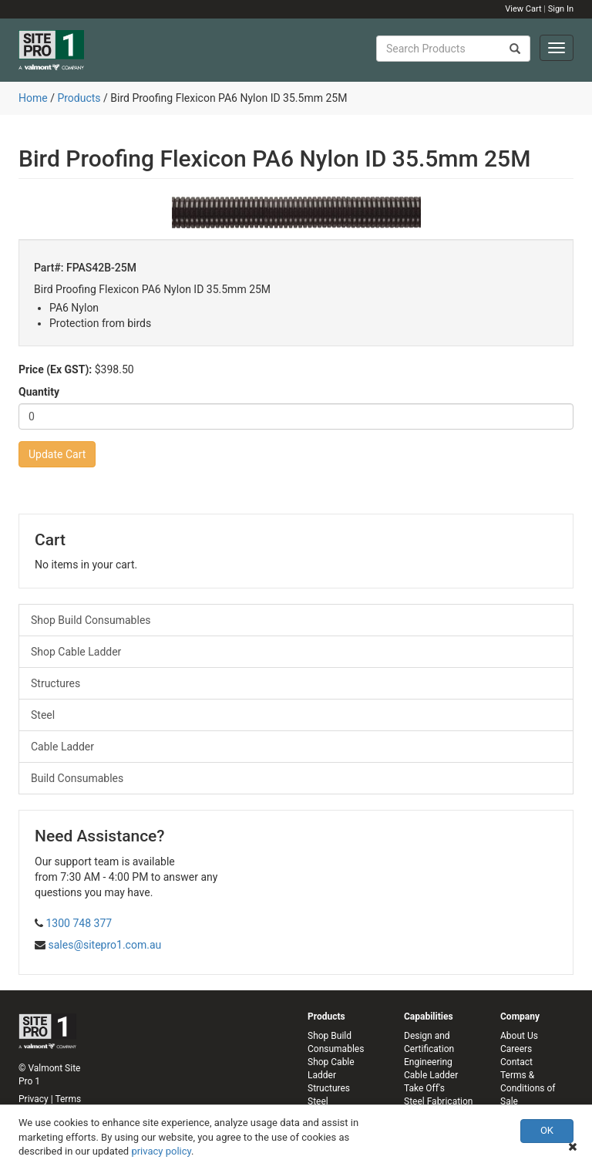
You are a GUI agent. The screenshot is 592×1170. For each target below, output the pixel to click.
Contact (516, 1062)
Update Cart (57, 454)
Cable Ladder (62, 746)
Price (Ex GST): (55, 369)
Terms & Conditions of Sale (527, 1088)
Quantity (38, 392)
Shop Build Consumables (91, 620)
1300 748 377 (78, 923)
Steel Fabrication (438, 1101)
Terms (68, 1099)
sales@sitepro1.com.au (104, 945)
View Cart (523, 9)
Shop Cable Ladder (76, 652)
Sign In (561, 9)
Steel (43, 715)
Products (78, 98)
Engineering (428, 1062)
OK (546, 1130)
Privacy (33, 1099)
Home (33, 98)
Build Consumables (77, 778)
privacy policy (161, 1151)
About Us (519, 1035)
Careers (516, 1049)
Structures (55, 683)
